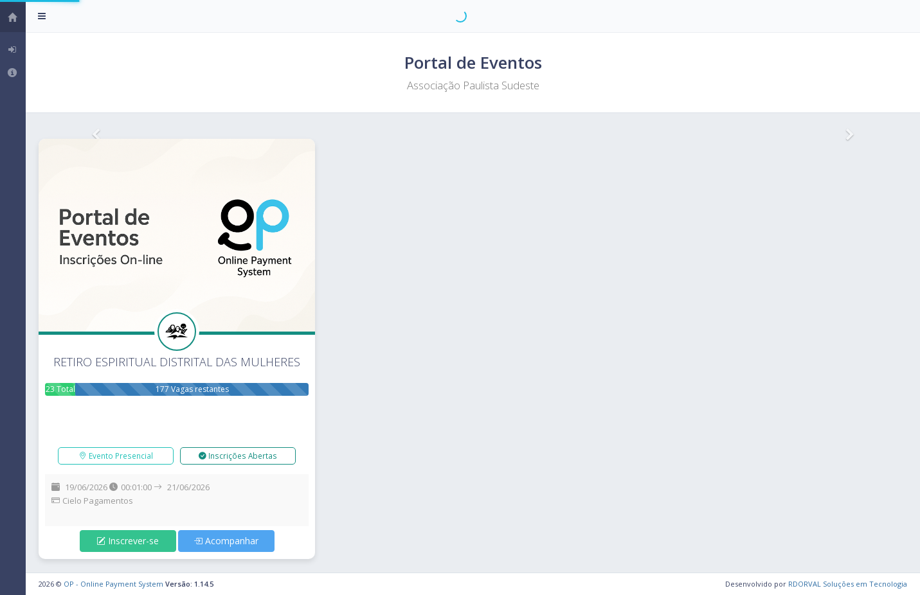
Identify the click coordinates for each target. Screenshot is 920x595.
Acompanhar (226, 541)
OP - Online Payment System (113, 584)
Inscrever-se (127, 541)
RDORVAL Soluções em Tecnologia (847, 584)
